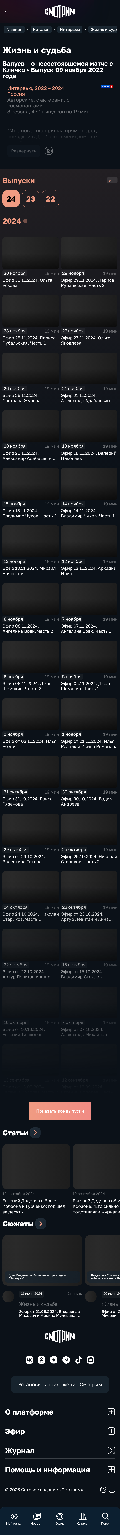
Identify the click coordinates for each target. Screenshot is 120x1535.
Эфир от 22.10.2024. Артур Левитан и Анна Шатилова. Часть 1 (26, 976)
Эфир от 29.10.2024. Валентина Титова (23, 859)
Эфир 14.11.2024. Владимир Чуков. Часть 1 (88, 513)
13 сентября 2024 (18, 1198)
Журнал (60, 1456)
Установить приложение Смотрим (60, 1391)
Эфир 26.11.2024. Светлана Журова (21, 398)
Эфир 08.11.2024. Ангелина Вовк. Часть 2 (27, 628)
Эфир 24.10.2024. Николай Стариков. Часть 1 (30, 916)
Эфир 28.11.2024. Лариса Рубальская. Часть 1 (29, 340)
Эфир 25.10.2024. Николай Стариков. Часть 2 (89, 859)
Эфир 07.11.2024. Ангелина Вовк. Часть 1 (86, 628)
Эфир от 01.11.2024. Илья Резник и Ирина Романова (89, 744)
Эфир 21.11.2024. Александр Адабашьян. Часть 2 (86, 400)
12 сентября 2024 (89, 1198)
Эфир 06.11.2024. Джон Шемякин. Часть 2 (27, 686)
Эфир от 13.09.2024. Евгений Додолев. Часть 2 (30, 1089)
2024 (25, 221)
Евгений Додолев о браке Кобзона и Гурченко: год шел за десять (33, 1210)
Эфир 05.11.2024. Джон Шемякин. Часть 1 (85, 686)
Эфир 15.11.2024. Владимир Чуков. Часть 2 (29, 513)
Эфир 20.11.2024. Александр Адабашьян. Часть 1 (27, 458)
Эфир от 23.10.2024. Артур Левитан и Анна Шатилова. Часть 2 (85, 919)
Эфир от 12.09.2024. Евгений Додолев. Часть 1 (88, 1089)
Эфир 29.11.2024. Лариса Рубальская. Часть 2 (87, 282)
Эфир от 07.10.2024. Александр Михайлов (84, 1032)
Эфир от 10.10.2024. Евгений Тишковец (23, 1032)
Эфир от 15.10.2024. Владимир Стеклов (82, 974)
